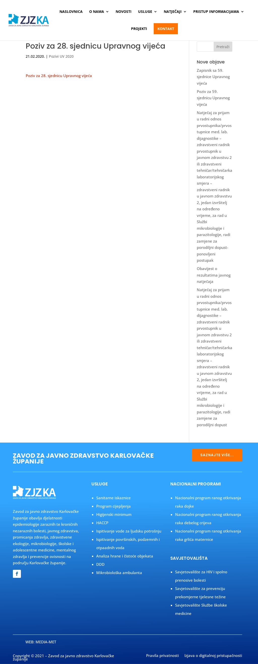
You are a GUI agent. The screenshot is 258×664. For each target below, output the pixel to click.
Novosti (124, 12)
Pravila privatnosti (162, 656)
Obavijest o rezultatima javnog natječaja (214, 275)
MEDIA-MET (46, 641)
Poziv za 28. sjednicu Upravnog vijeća (59, 75)
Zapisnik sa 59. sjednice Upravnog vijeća (213, 77)
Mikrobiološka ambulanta (119, 572)
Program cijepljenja (113, 506)
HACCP (102, 522)
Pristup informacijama (216, 12)
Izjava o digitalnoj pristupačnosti (213, 656)
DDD (100, 564)
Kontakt (165, 28)
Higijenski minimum (114, 514)
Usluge (145, 12)
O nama (96, 12)
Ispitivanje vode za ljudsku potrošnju (128, 531)
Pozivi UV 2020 (61, 56)
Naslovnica (71, 12)
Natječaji (173, 12)
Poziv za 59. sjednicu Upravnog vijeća (213, 98)
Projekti (139, 29)
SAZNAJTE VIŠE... (217, 454)
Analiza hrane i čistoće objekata (124, 555)
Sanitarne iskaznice (113, 497)
